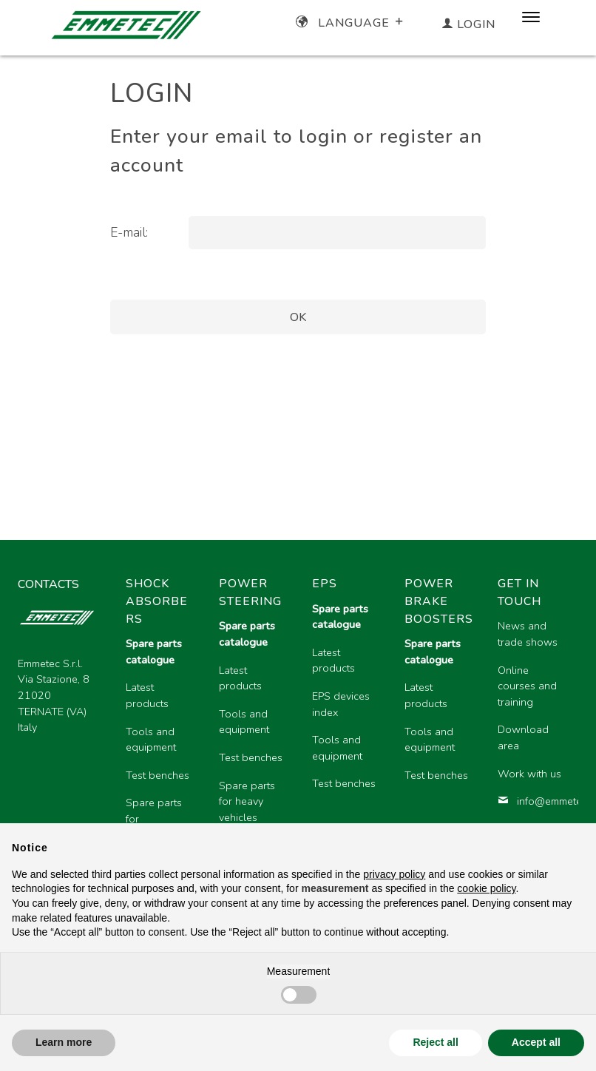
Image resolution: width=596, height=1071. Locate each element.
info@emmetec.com (532, 801)
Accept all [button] (536, 1042)
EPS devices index (341, 704)
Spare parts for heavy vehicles (247, 801)
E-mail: (129, 232)
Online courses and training (527, 686)
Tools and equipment (151, 739)
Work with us (529, 773)
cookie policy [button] (486, 888)
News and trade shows (528, 633)
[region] (346, 731)
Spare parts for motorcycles (154, 818)
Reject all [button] (435, 1042)
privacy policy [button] (394, 874)
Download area (523, 737)
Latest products (147, 695)
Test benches (157, 775)
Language (351, 23)
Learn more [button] (63, 1042)
